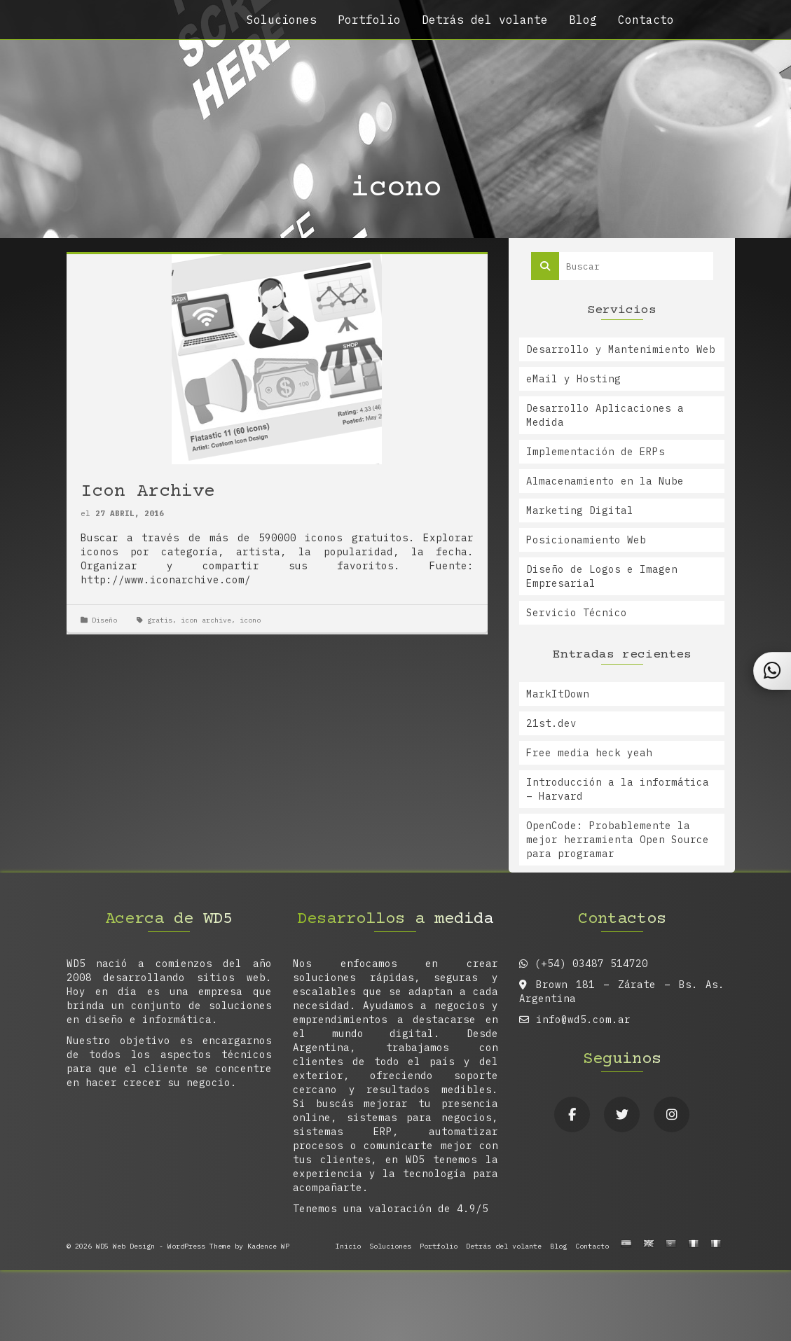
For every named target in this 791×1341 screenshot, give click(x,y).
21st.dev (551, 723)
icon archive (206, 620)
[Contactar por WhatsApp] (772, 671)
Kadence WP (268, 1246)
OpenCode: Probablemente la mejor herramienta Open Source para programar (617, 839)
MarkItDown (557, 694)
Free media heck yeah (589, 752)
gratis (159, 620)
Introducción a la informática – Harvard (617, 789)
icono (250, 620)
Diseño (104, 620)
